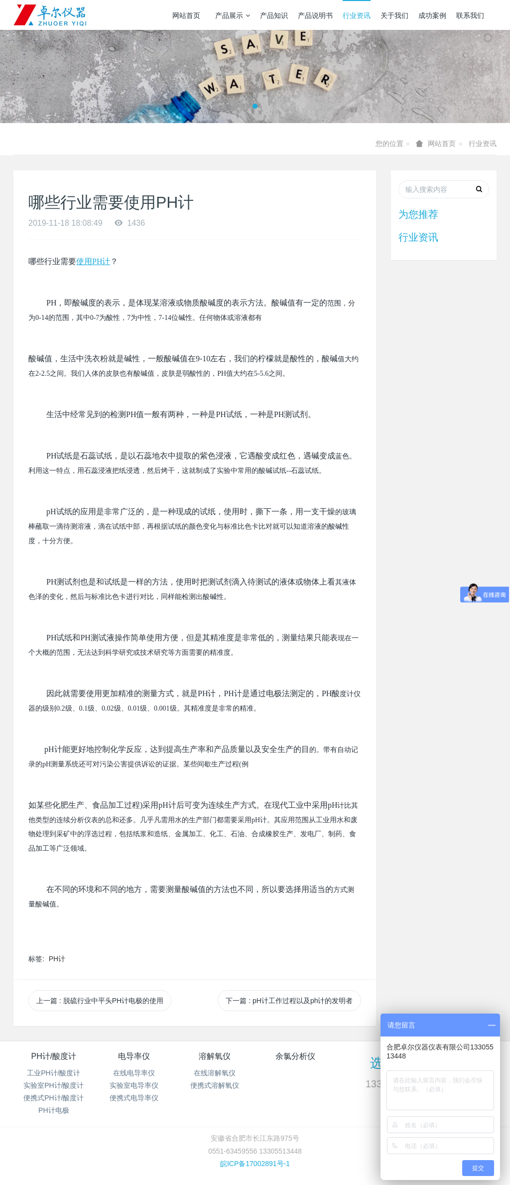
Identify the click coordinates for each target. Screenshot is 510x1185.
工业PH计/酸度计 (53, 1073)
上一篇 (99, 1001)
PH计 (57, 959)
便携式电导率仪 (134, 1098)
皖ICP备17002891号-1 (255, 1164)
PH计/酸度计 (53, 1056)
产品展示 (232, 15)
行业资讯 (357, 15)
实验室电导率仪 (134, 1085)
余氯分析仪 (295, 1056)
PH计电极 (53, 1110)
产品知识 (274, 15)
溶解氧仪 (215, 1056)
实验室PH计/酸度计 (53, 1085)
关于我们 (394, 15)
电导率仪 (134, 1056)
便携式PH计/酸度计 (53, 1098)
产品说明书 (315, 15)
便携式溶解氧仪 (214, 1085)
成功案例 (432, 15)
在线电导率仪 (134, 1073)
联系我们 (470, 15)
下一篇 (289, 1001)
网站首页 (186, 15)
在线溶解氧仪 (215, 1073)
